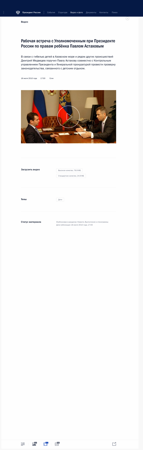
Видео (24, 21)
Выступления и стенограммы (96, 222)
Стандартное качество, (71, 176)
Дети (60, 199)
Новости (80, 222)
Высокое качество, (69, 170)
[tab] (22, 444)
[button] (4, 4)
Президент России (31, 4)
